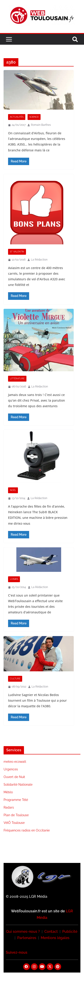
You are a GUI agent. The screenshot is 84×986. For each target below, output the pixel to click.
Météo (8, 792)
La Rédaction (39, 259)
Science (34, 117)
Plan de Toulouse (16, 815)
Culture (15, 678)
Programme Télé (16, 800)
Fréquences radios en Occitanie (27, 830)
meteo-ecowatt (15, 761)
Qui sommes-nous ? (23, 931)
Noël (13, 490)
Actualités (17, 117)
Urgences (11, 769)
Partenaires (26, 938)
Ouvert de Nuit (14, 777)
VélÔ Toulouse (14, 823)
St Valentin (17, 251)
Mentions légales (55, 938)
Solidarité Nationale (18, 784)
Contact (51, 931)
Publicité (69, 931)
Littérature (17, 378)
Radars (9, 807)
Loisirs (14, 579)
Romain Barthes (41, 124)
